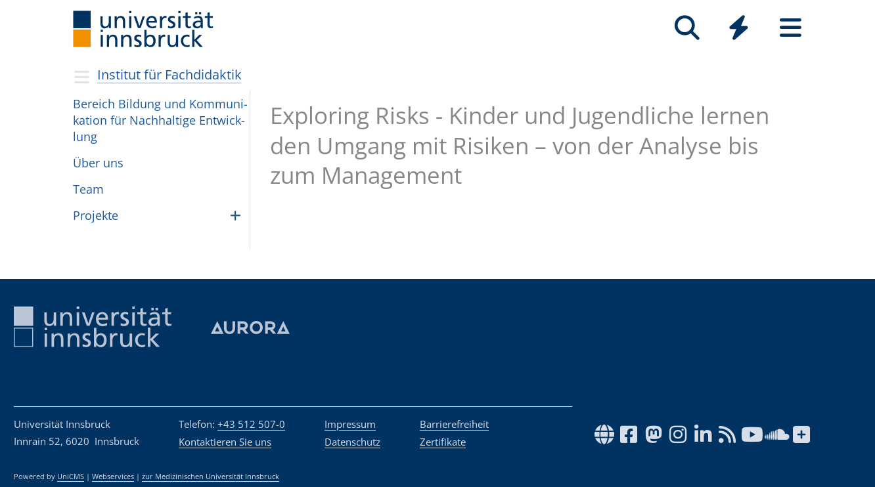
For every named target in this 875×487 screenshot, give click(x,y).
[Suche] (687, 28)
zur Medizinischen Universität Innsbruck (210, 476)
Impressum (350, 424)
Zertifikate (443, 441)
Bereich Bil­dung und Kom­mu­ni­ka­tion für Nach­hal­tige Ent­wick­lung (160, 120)
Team (88, 189)
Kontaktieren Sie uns (225, 441)
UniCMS (70, 476)
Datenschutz (352, 441)
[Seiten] (791, 28)
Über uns (98, 163)
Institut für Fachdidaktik (169, 74)
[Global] (739, 29)
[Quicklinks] (739, 28)
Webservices (113, 476)
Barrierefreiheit (454, 424)
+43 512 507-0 (251, 424)
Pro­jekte (95, 215)
